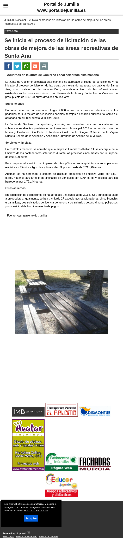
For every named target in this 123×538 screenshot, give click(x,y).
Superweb (21, 533)
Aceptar (31, 518)
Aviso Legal (8, 536)
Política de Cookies (48, 536)
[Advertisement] (61, 244)
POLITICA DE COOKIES (36, 510)
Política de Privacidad (26, 536)
